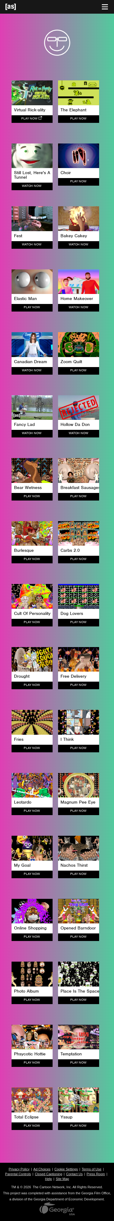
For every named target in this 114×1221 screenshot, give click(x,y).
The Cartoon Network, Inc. (52, 1187)
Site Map (62, 1179)
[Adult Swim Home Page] (18, 7)
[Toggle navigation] (105, 7)
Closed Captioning (48, 1174)
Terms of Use (92, 1169)
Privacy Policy (19, 1169)
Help (48, 1179)
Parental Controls (18, 1174)
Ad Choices (41, 1169)
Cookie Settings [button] (66, 1169)
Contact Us (74, 1174)
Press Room (96, 1174)
